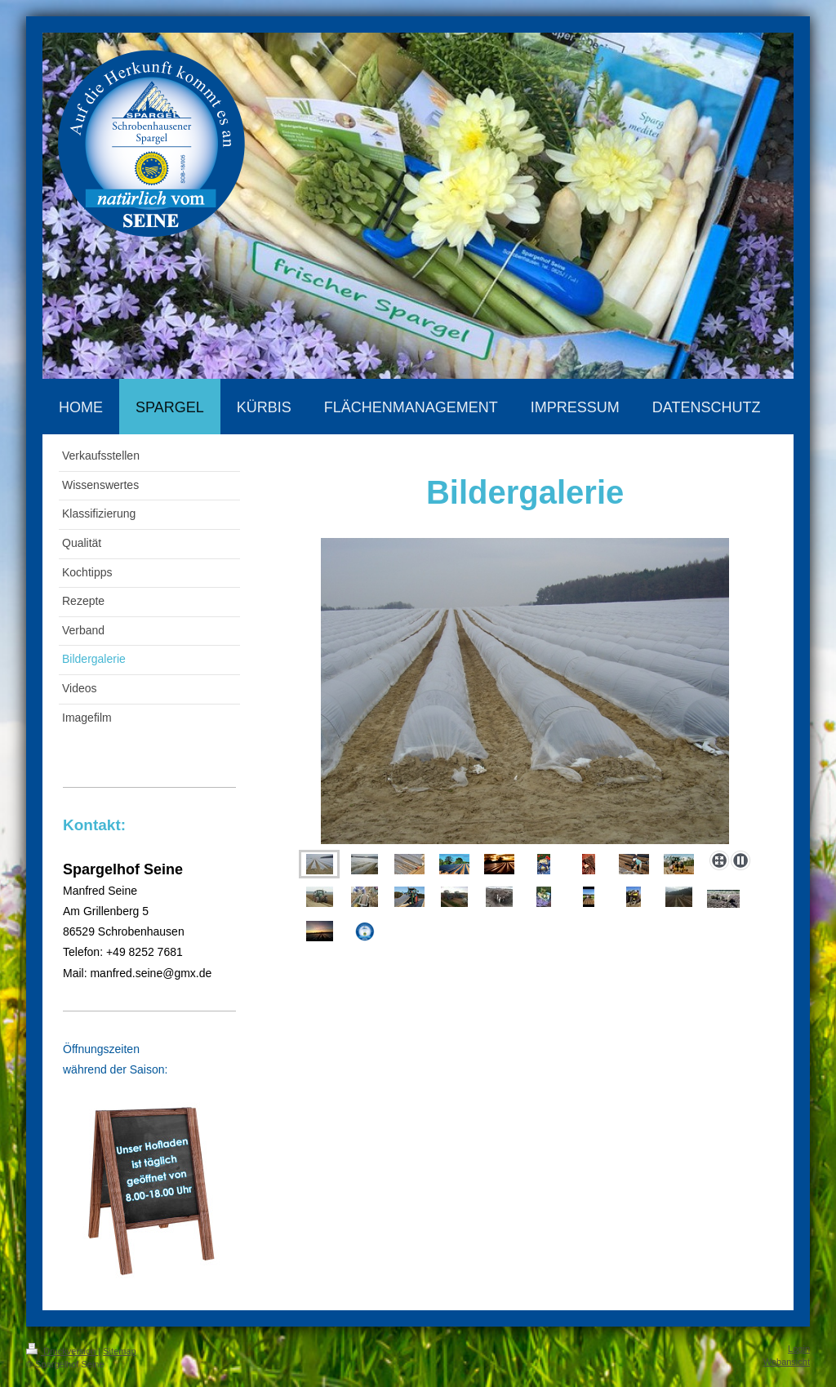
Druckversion (62, 1351)
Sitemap (119, 1351)
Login (799, 1349)
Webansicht (786, 1362)
